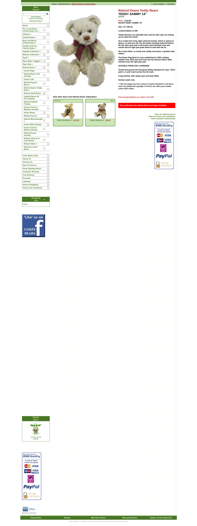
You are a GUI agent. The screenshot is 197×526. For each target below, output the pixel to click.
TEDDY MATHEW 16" (64, 120)
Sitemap (67, 518)
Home (54, 4)
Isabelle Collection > (32, 51)
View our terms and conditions (162, 116)
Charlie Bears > (29, 37)
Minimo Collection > (31, 55)
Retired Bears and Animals (32, 75)
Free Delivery (28, 175)
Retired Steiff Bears (32, 93)
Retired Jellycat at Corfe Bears (32, 139)
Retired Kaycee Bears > (30, 84)
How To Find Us (30, 165)
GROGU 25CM (36, 437)
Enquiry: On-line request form (161, 518)
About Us (27, 159)
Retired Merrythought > (33, 120)
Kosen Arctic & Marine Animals (30, 129)
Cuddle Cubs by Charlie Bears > (30, 47)
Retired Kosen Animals (30, 134)
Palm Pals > (28, 64)
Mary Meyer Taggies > (32, 61)
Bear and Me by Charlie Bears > (29, 42)
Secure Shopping (30, 185)
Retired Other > (30, 144)
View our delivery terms (165, 114)
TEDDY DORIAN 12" (97, 120)
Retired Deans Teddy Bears (84, 4)
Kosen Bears (29, 113)
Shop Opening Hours (32, 168)
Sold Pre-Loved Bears (30, 148)
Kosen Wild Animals (33, 124)
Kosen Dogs (29, 71)
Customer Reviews (31, 172)
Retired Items (64, 4)
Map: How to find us (98, 518)
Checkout (171, 4)
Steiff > (26, 58)
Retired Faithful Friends (30, 103)
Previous (57, 101)
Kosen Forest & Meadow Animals (31, 108)
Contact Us (27, 162)
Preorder (26, 178)
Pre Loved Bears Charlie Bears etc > (31, 30)
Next (112, 101)
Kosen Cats (29, 79)
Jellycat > (27, 34)
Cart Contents (158, 4)
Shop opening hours (129, 518)
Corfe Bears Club (30, 156)
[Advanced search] (36, 21)
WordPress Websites (29, 513)
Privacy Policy (36, 518)
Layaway (26, 181)
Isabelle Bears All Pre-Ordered (31, 97)
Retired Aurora (30, 116)
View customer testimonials (163, 119)
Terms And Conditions (32, 188)
